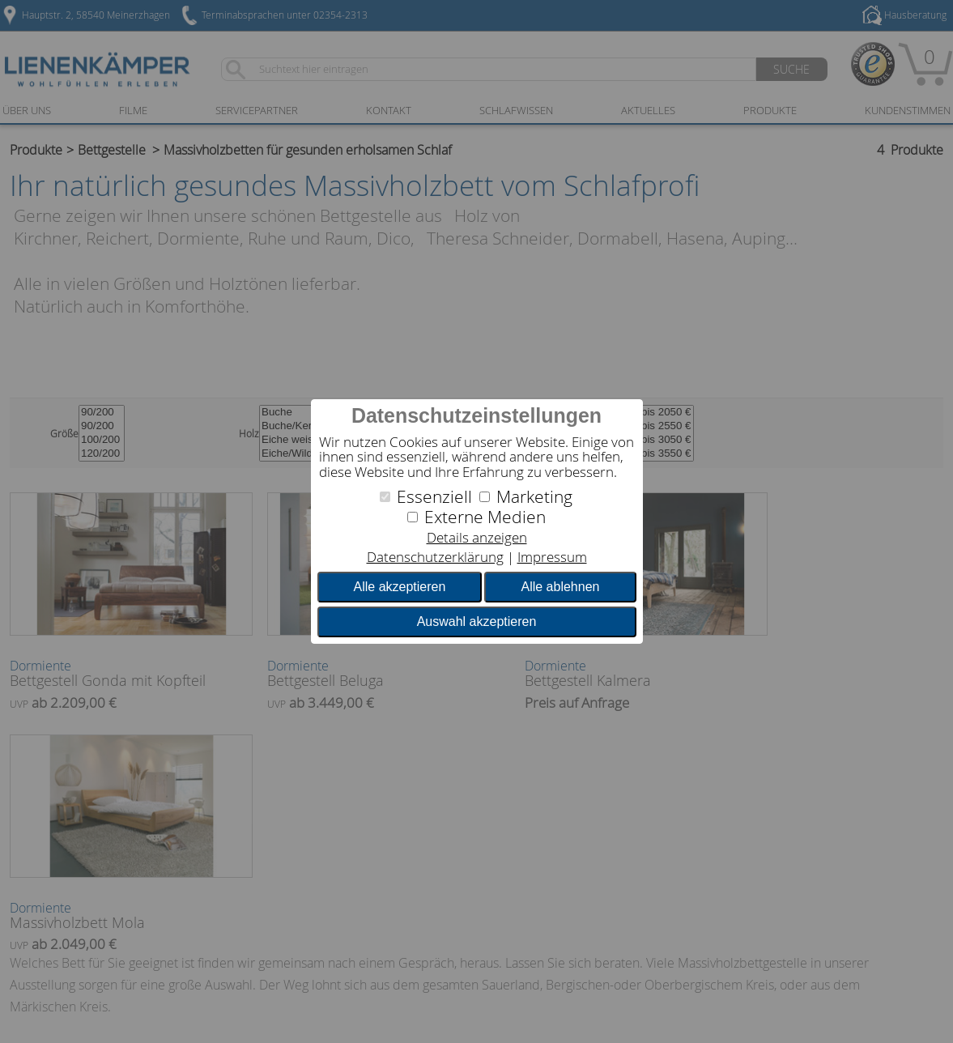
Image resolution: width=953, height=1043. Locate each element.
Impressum (552, 556)
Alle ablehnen (560, 587)
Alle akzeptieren (400, 587)
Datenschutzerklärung (435, 556)
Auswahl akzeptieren (477, 621)
